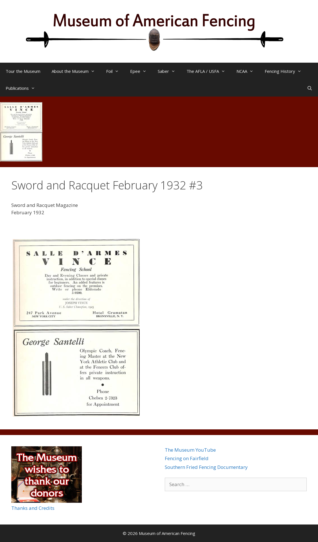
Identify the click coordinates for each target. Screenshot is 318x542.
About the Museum (76, 71)
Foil (115, 71)
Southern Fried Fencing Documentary (206, 467)
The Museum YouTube (190, 450)
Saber (169, 71)
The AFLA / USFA (209, 71)
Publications (23, 88)
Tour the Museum (23, 71)
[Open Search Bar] (309, 88)
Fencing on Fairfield (187, 458)
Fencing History (286, 71)
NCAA (247, 71)
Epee (141, 71)
